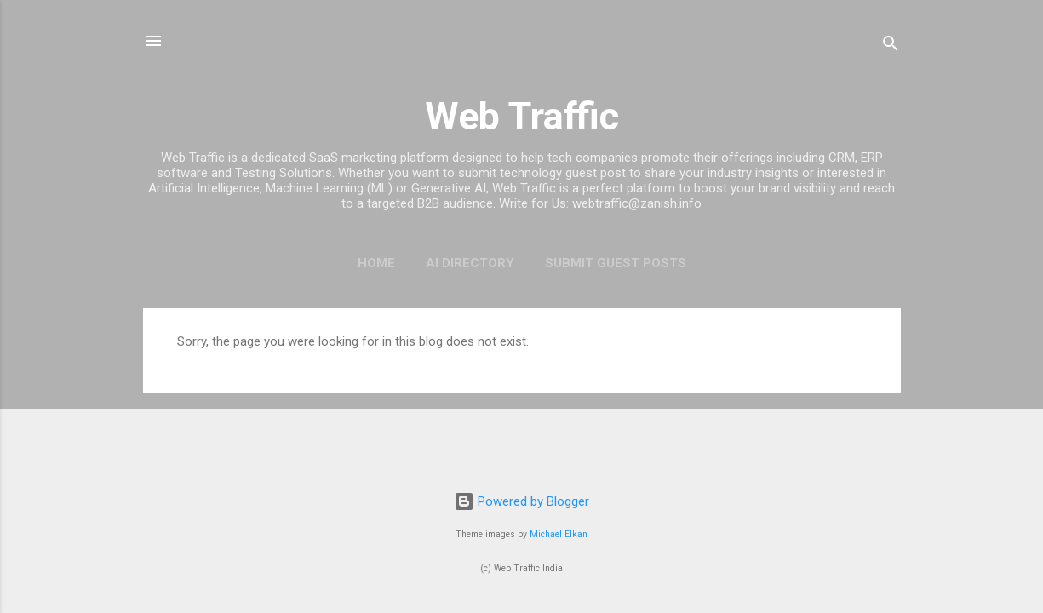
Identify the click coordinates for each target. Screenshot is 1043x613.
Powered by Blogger (521, 501)
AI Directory (470, 263)
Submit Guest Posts (615, 263)
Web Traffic (522, 116)
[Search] (890, 46)
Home (376, 263)
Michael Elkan (558, 534)
